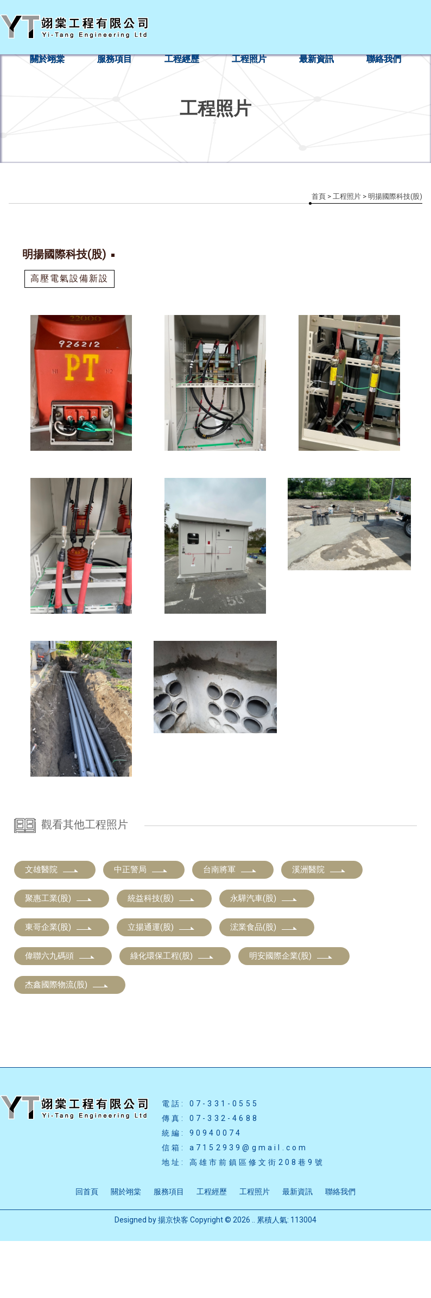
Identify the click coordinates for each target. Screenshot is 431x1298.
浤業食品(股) (264, 984)
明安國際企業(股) (291, 1013)
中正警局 (141, 926)
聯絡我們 (383, 59)
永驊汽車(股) (264, 955)
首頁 (319, 196)
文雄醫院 (52, 926)
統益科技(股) (161, 955)
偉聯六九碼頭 (60, 1013)
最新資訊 (316, 59)
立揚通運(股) (161, 984)
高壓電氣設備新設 (69, 278)
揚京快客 (173, 1276)
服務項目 (114, 59)
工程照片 (249, 59)
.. (253, 1276)
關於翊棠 (47, 59)
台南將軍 (230, 926)
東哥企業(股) (59, 984)
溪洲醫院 (319, 926)
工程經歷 (181, 59)
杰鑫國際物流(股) (67, 1042)
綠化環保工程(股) (172, 1013)
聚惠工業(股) (59, 955)
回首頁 (86, 1248)
